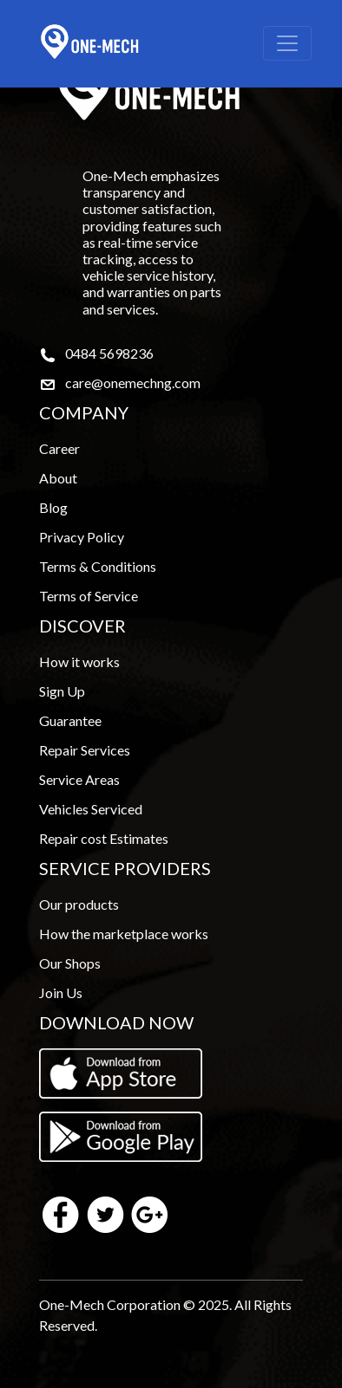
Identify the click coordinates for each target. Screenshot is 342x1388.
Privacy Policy (81, 537)
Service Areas (79, 779)
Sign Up (62, 691)
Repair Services (84, 750)
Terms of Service (88, 595)
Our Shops (70, 963)
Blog (53, 507)
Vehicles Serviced (90, 809)
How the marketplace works (123, 933)
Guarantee (70, 720)
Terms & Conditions (97, 566)
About (58, 478)
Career (59, 448)
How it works (79, 661)
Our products (79, 904)
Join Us (60, 992)
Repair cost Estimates (103, 838)
